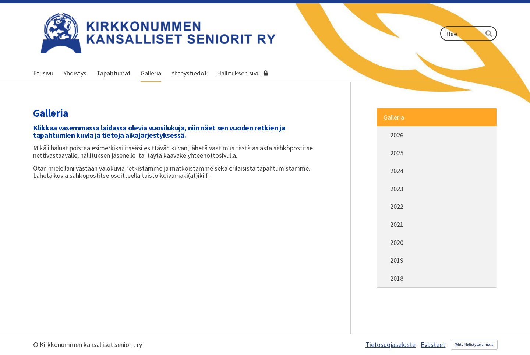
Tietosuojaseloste (390, 344)
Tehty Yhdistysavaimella (474, 344)
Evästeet (433, 344)
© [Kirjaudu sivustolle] (36, 344)
